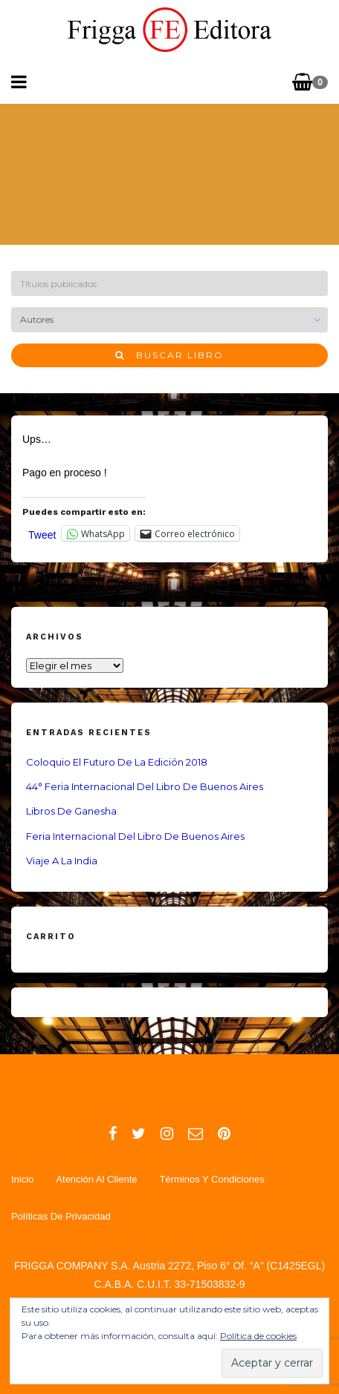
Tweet (42, 534)
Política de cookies (258, 1335)
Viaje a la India (61, 861)
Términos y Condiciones (211, 1179)
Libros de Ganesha (71, 811)
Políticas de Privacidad (61, 1216)
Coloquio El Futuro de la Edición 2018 (116, 762)
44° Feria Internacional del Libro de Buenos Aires (144, 786)
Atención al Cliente (96, 1179)
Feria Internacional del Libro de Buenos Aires (135, 836)
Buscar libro (169, 355)
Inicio (22, 1179)
